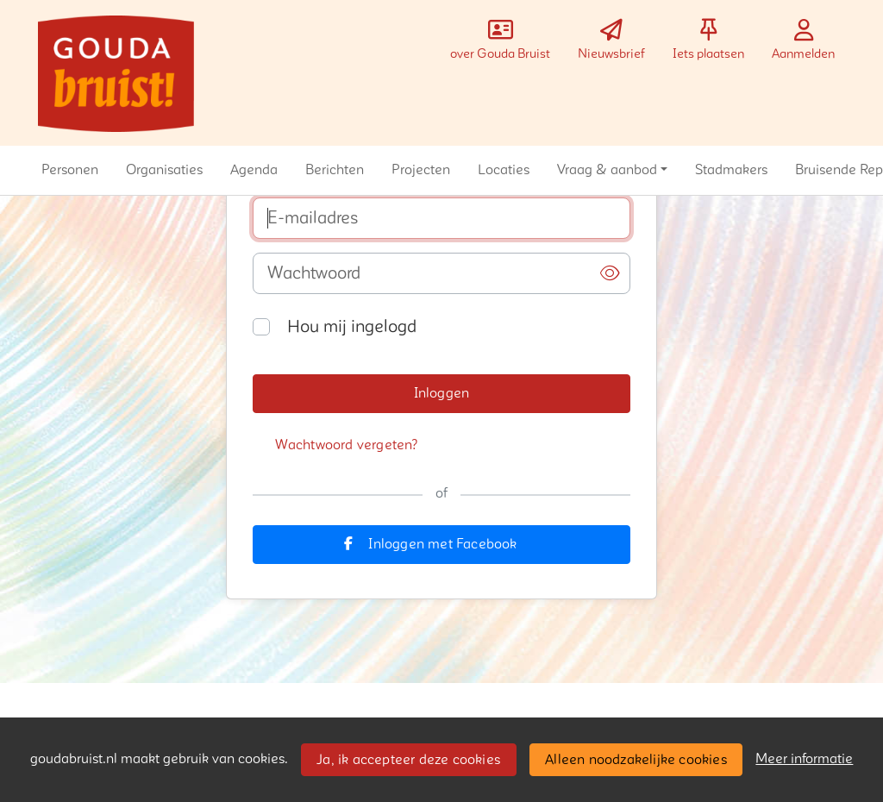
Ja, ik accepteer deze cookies (408, 759)
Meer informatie (804, 759)
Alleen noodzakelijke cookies (636, 759)
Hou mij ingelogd (351, 326)
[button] (70, 170)
